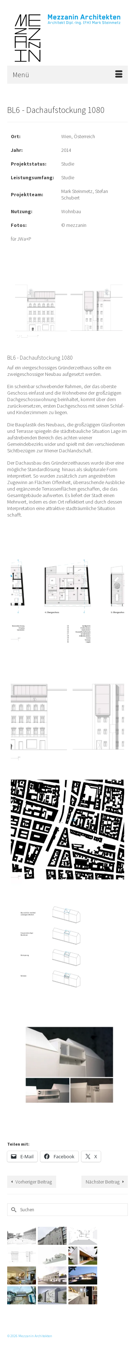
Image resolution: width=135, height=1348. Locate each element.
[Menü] (67, 75)
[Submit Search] (12, 1209)
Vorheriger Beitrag (33, 1181)
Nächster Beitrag (103, 1181)
